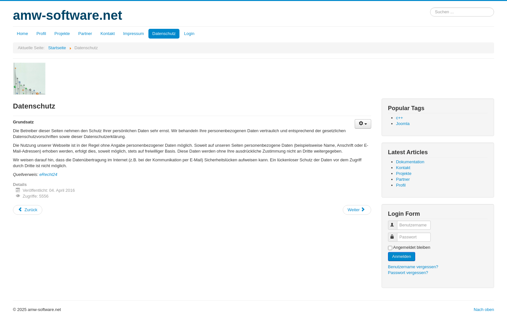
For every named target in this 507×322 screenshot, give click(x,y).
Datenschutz (164, 33)
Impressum (133, 33)
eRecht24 (48, 174)
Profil (41, 33)
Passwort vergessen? (408, 272)
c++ (399, 117)
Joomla (403, 123)
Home (22, 33)
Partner (85, 33)
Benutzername (395, 222)
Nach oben (484, 309)
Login (189, 33)
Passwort (395, 234)
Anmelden (401, 256)
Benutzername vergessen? (413, 266)
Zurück (28, 209)
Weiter (356, 209)
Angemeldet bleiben (411, 247)
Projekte (62, 33)
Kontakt (108, 33)
